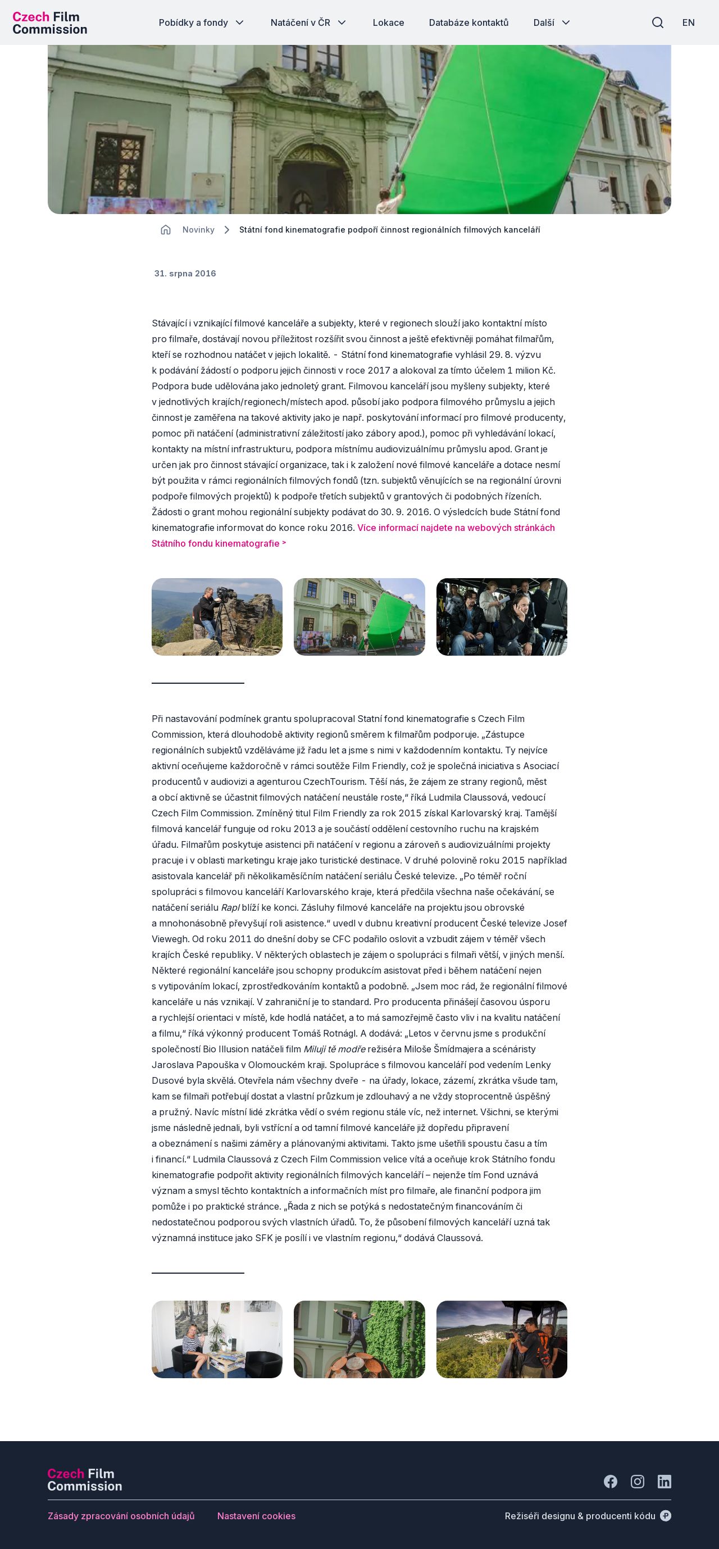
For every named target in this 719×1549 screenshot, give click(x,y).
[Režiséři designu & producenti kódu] (588, 1514)
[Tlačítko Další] (553, 22)
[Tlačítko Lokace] (389, 22)
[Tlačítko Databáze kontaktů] (469, 22)
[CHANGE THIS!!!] (165, 236)
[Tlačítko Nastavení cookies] (256, 1514)
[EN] (684, 22)
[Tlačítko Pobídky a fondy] (202, 22)
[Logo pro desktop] (54, 22)
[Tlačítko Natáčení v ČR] (310, 22)
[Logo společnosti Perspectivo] (85, 1485)
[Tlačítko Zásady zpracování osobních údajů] (121, 1514)
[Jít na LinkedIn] (664, 1479)
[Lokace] (199, 236)
